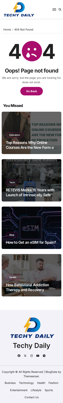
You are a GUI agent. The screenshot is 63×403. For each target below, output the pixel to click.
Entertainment (18, 390)
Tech (12, 182)
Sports (49, 390)
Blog (11, 234)
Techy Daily (31, 345)
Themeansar (31, 376)
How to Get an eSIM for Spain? (31, 242)
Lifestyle (36, 390)
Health (12, 277)
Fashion (53, 383)
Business (10, 383)
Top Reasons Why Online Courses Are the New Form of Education (30, 147)
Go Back (31, 91)
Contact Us (32, 397)
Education (14, 135)
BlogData (51, 372)
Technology (26, 383)
